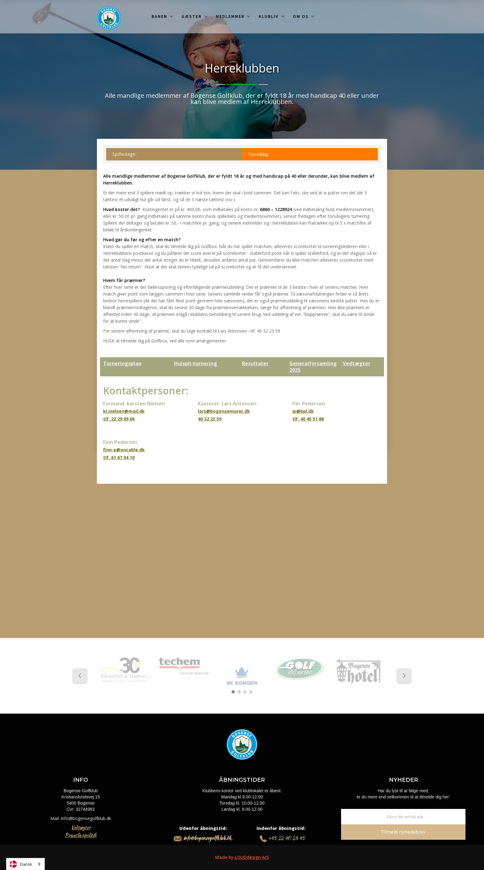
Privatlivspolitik (81, 835)
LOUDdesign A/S (251, 857)
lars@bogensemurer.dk (224, 411)
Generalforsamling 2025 (313, 366)
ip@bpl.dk (303, 411)
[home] (109, 18)
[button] (162, 16)
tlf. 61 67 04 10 (119, 457)
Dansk (21, 864)
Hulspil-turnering (195, 363)
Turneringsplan (122, 363)
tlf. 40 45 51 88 (308, 419)
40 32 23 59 (209, 419)
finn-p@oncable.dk (124, 450)
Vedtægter (356, 363)
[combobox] (25, 864)
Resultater (255, 363)
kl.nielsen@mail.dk (124, 411)
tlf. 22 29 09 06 (119, 419)
